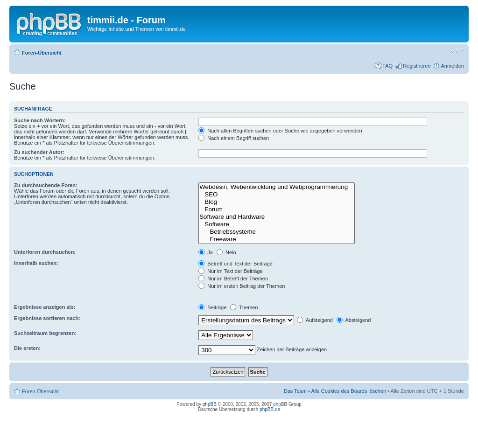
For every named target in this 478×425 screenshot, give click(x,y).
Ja (205, 252)
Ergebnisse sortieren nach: (47, 318)
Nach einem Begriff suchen (233, 138)
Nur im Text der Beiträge (230, 271)
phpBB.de (270, 409)
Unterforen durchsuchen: (45, 252)
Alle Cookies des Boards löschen (348, 391)
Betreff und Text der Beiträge (235, 263)
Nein (226, 252)
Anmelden (452, 66)
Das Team (295, 391)
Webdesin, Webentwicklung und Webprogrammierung (276, 187)
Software (276, 224)
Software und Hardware (276, 217)
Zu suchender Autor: (39, 152)
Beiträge (212, 307)
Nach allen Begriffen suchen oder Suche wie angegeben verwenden (280, 130)
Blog (276, 202)
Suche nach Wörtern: (40, 120)
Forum (276, 209)
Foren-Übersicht (42, 53)
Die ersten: (27, 348)
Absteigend (354, 320)
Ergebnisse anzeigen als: (44, 307)
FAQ (387, 66)
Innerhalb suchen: (36, 263)
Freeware (276, 239)
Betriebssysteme (276, 232)
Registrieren (416, 66)
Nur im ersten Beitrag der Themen (241, 286)
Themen (244, 307)
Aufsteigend (315, 320)
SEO (276, 194)
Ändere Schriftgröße (457, 51)
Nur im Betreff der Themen (233, 278)
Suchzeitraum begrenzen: (45, 333)
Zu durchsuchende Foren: (45, 185)
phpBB (210, 404)
